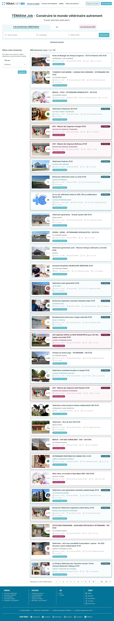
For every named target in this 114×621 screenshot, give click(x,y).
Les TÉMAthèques (37, 595)
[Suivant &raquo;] (110, 581)
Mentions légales (25, 610)
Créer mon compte (9, 598)
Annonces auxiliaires (10, 595)
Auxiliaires (47, 617)
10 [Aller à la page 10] (93, 581)
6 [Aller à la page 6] (78, 581)
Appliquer (22, 72)
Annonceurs (90, 603)
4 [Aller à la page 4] (70, 581)
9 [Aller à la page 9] (89, 581)
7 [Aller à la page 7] (81, 581)
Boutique (89, 596)
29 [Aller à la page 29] (106, 581)
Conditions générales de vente (83, 610)
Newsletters (90, 598)
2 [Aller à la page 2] (63, 581)
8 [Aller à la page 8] (85, 581)
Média (61, 3)
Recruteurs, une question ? (39, 600)
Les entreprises (8, 597)
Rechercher (104, 35)
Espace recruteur (93, 3)
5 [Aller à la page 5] (74, 581)
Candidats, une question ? (11, 600)
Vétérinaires (36, 617)
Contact (61, 595)
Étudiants (69, 617)
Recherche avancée (57, 42)
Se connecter (106, 3)
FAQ (60, 593)
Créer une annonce (72, 3)
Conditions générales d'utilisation (61, 610)
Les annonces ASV (87, 27)
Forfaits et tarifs (36, 597)
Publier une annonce (38, 593)
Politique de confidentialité (41, 610)
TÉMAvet (89, 617)
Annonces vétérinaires (10, 593)
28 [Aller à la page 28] (102, 581)
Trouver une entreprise (49, 3)
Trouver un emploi (33, 3)
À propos (89, 601)
